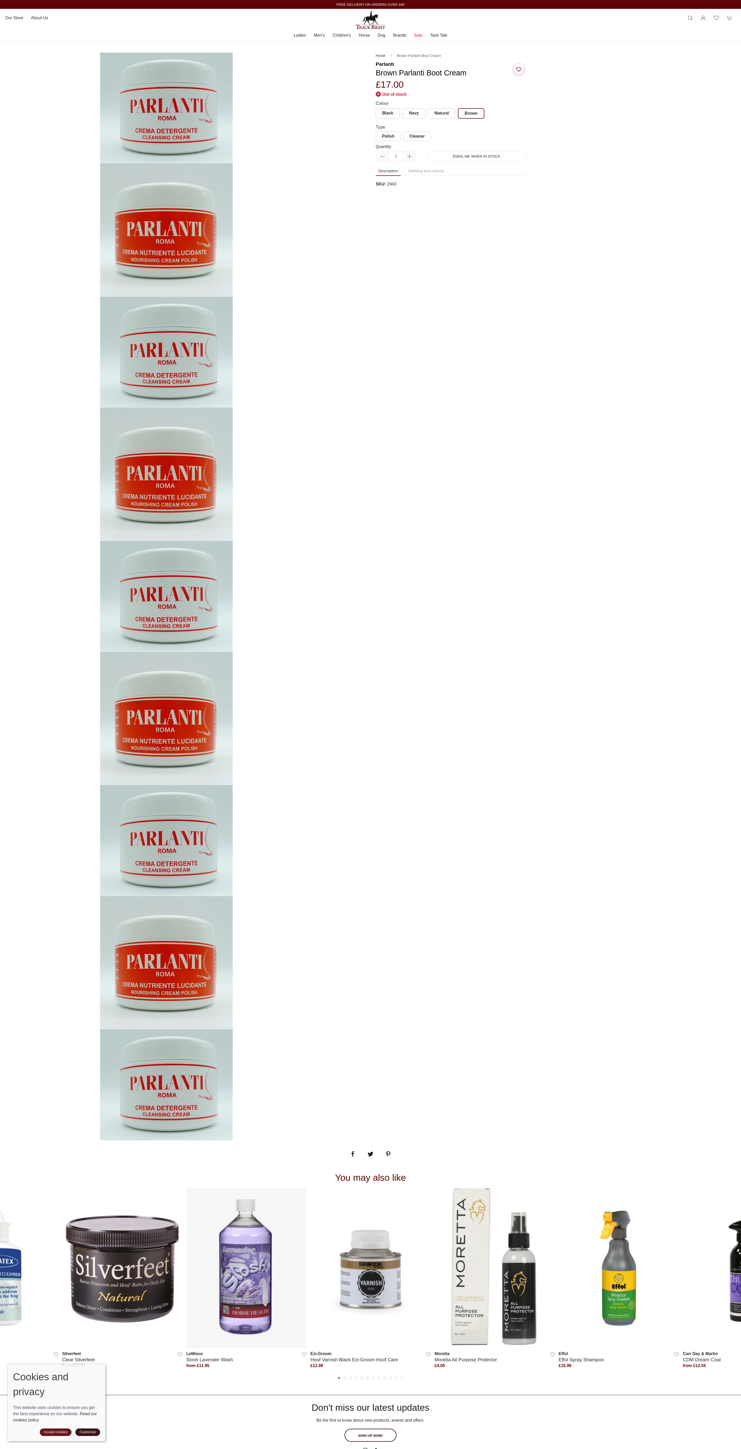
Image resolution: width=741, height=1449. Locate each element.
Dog (381, 35)
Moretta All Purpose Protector (465, 1359)
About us (39, 18)
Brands (399, 35)
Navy (414, 113)
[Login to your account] (703, 18)
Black (387, 113)
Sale (418, 35)
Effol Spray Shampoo (581, 1359)
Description (388, 171)
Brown (471, 113)
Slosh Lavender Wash (209, 1359)
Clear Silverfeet (78, 1359)
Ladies (300, 35)
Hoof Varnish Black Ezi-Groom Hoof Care (354, 1359)
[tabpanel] (166, 230)
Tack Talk (438, 35)
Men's (319, 35)
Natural (441, 113)
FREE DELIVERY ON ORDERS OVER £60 (370, 5)
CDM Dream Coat (702, 1359)
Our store (14, 18)
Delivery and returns (426, 171)
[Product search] (690, 18)
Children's (342, 35)
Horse (364, 35)
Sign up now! (370, 1436)
